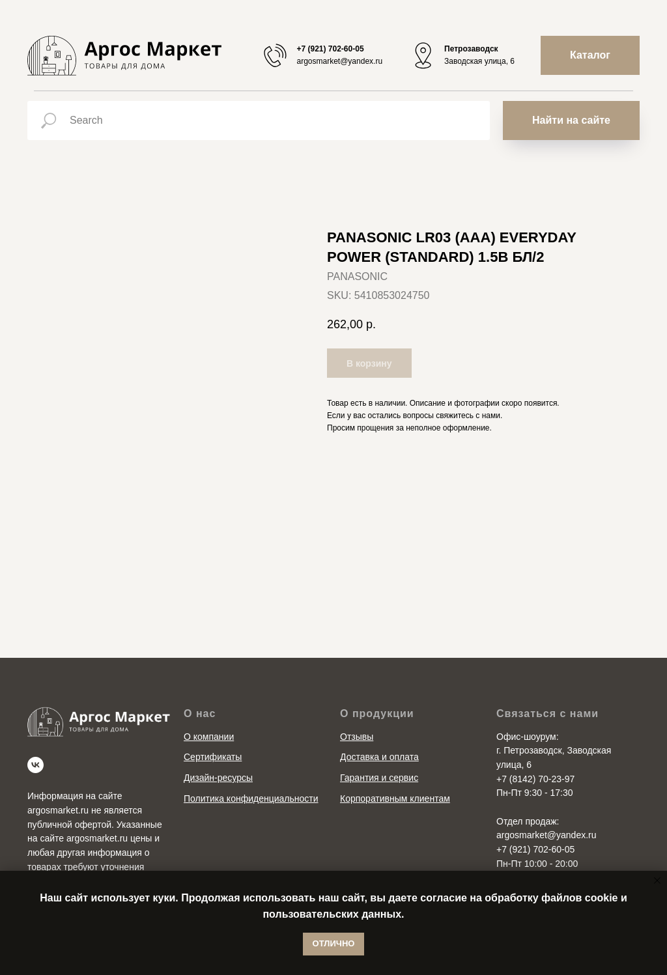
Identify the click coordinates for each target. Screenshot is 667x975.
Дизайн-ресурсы (218, 777)
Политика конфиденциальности (251, 798)
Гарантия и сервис (379, 777)
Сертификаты (213, 757)
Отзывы (356, 736)
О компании (209, 736)
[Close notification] (657, 880)
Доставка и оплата (379, 757)
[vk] (35, 765)
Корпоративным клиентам (395, 798)
